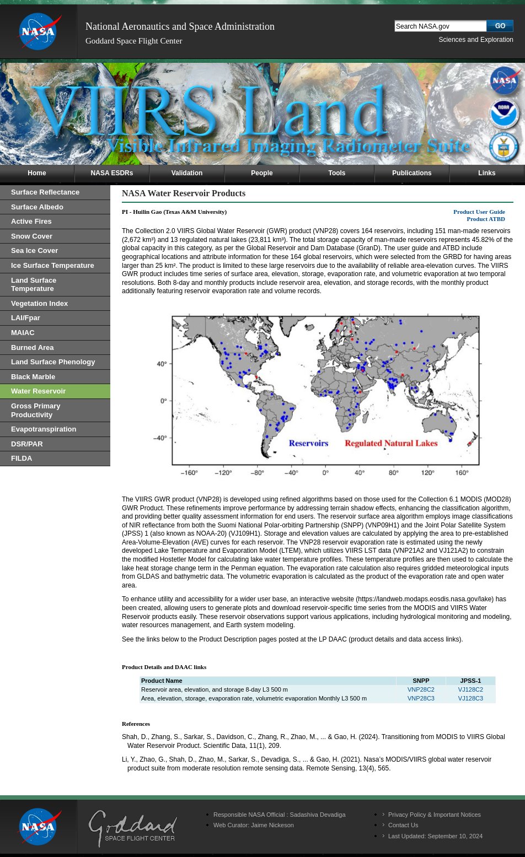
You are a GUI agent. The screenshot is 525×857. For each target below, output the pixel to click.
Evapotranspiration (43, 429)
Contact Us (403, 825)
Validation (187, 173)
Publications (411, 173)
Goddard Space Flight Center (133, 40)
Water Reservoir (38, 391)
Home (37, 173)
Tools (336, 173)
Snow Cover (31, 236)
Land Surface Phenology (53, 362)
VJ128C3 (470, 698)
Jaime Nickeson (272, 825)
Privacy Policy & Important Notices (434, 814)
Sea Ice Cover (34, 250)
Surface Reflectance (45, 192)
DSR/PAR (27, 444)
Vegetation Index (39, 303)
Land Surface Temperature (33, 284)
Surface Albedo (37, 207)
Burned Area (32, 347)
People (261, 173)
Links (486, 173)
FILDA (21, 458)
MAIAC (23, 332)
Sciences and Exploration (476, 40)
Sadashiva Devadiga (318, 814)
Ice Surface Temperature (52, 265)
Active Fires (31, 221)
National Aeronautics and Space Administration (180, 26)
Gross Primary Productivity (36, 410)
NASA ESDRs (112, 173)
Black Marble (33, 377)
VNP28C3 (421, 698)
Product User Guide (479, 211)
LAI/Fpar (25, 318)
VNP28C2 (421, 689)
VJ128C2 (470, 689)
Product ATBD (486, 218)
